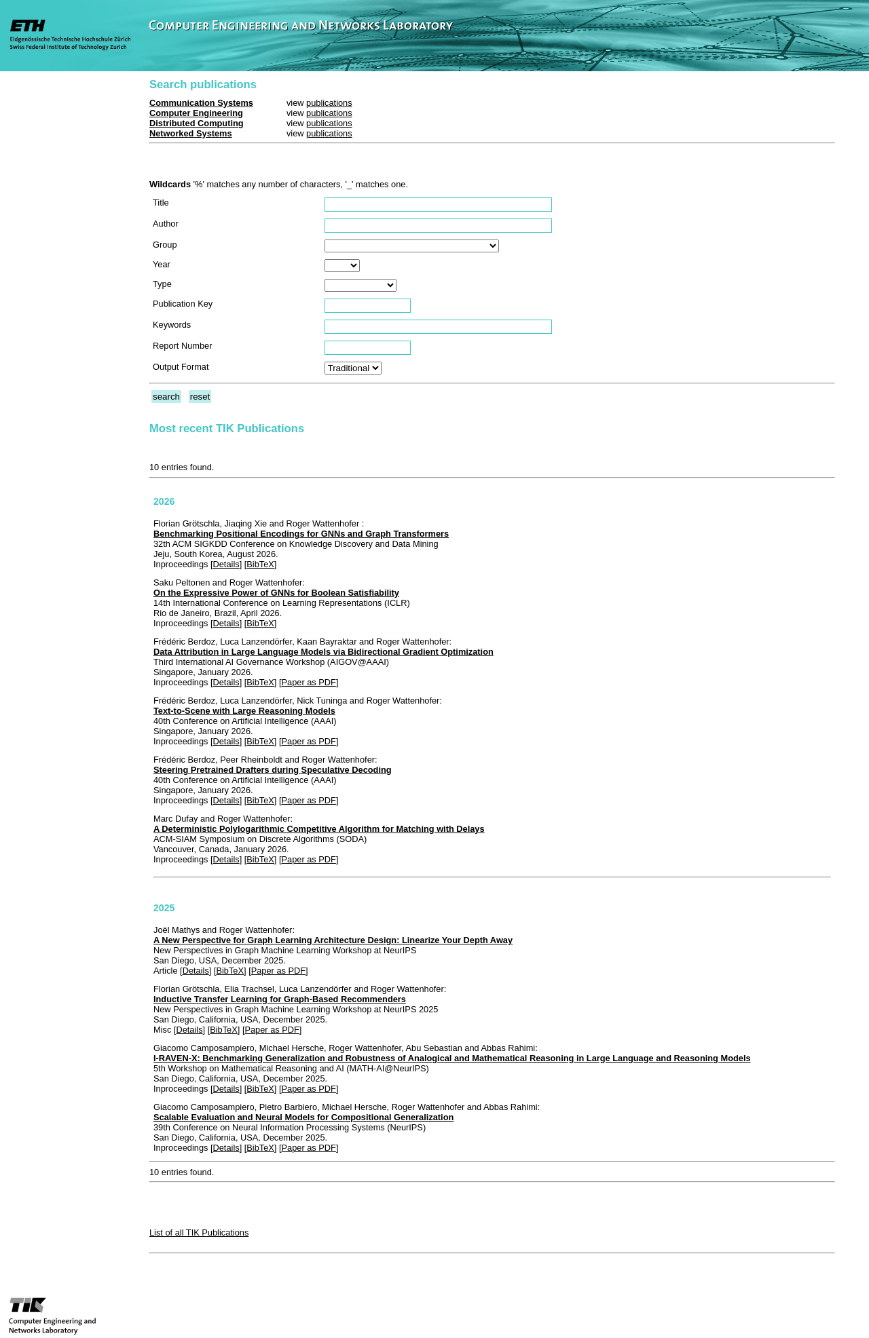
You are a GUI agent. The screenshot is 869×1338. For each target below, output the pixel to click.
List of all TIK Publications (198, 1232)
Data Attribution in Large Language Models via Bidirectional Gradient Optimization (323, 652)
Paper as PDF (309, 682)
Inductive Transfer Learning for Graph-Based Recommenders (279, 999)
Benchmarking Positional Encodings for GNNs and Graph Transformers (301, 534)
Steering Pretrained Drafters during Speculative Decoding (272, 770)
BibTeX (260, 564)
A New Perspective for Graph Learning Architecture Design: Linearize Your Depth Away (333, 940)
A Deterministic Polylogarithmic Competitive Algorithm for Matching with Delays (319, 829)
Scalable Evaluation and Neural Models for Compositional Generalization (303, 1117)
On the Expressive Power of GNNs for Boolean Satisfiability (276, 593)
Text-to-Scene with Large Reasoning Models (244, 711)
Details (226, 564)
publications (329, 103)
